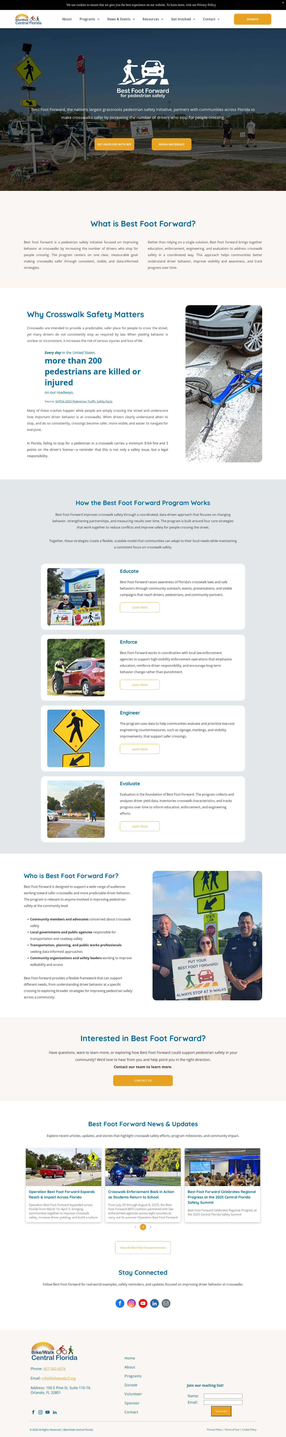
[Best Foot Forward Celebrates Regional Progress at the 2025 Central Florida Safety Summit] (222, 1167)
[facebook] (120, 1304)
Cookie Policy (249, 1432)
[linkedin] (154, 1304)
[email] (166, 1304)
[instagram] (131, 1304)
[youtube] (143, 1304)
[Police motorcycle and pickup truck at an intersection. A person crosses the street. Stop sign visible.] (143, 1167)
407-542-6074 (54, 1368)
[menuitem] (67, 19)
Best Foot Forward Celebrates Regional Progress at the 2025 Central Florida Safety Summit (222, 1197)
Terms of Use (231, 1432)
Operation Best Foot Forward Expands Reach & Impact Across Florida (62, 1194)
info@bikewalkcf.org (59, 1378)
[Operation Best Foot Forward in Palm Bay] (63, 1167)
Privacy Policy (214, 1432)
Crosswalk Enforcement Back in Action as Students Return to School (141, 1194)
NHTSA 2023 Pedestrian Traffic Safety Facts (83, 401)
